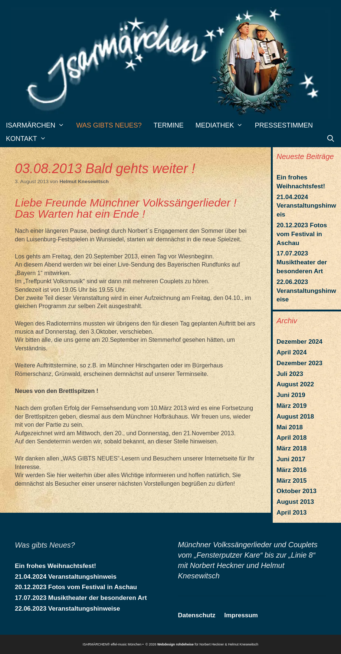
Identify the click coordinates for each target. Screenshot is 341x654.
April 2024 (291, 352)
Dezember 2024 (299, 341)
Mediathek (222, 125)
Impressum (241, 615)
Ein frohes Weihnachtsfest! (55, 565)
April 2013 (291, 512)
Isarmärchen (38, 125)
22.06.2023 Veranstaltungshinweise (306, 290)
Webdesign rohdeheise (175, 644)
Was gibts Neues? (108, 125)
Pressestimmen (284, 125)
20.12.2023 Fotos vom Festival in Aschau (301, 234)
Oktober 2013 (296, 491)
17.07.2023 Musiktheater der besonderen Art (301, 262)
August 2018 (295, 416)
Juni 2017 (290, 459)
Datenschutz (197, 615)
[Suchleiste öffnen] (331, 138)
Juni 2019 (290, 395)
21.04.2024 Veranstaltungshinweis (306, 206)
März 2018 (291, 448)
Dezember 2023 (299, 363)
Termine (169, 125)
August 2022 (295, 384)
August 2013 (295, 501)
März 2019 (291, 405)
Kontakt (29, 138)
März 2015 (291, 480)
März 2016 (291, 469)
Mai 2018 (289, 427)
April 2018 (291, 437)
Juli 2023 (289, 373)
